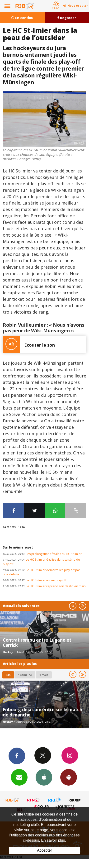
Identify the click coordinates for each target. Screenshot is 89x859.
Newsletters (19, 777)
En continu (22, 17)
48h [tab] (8, 675)
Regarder (66, 17)
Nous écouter (77, 6)
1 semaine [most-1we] (25, 675)
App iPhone (44, 777)
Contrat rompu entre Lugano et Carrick (37, 642)
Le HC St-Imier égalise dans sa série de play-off (41, 562)
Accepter (44, 850)
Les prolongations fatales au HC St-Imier (42, 554)
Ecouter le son (29, 344)
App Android (68, 777)
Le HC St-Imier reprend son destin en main (44, 586)
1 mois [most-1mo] (43, 675)
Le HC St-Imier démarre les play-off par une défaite (41, 572)
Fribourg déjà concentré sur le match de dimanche (42, 712)
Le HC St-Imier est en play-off (34, 580)
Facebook (17, 756)
